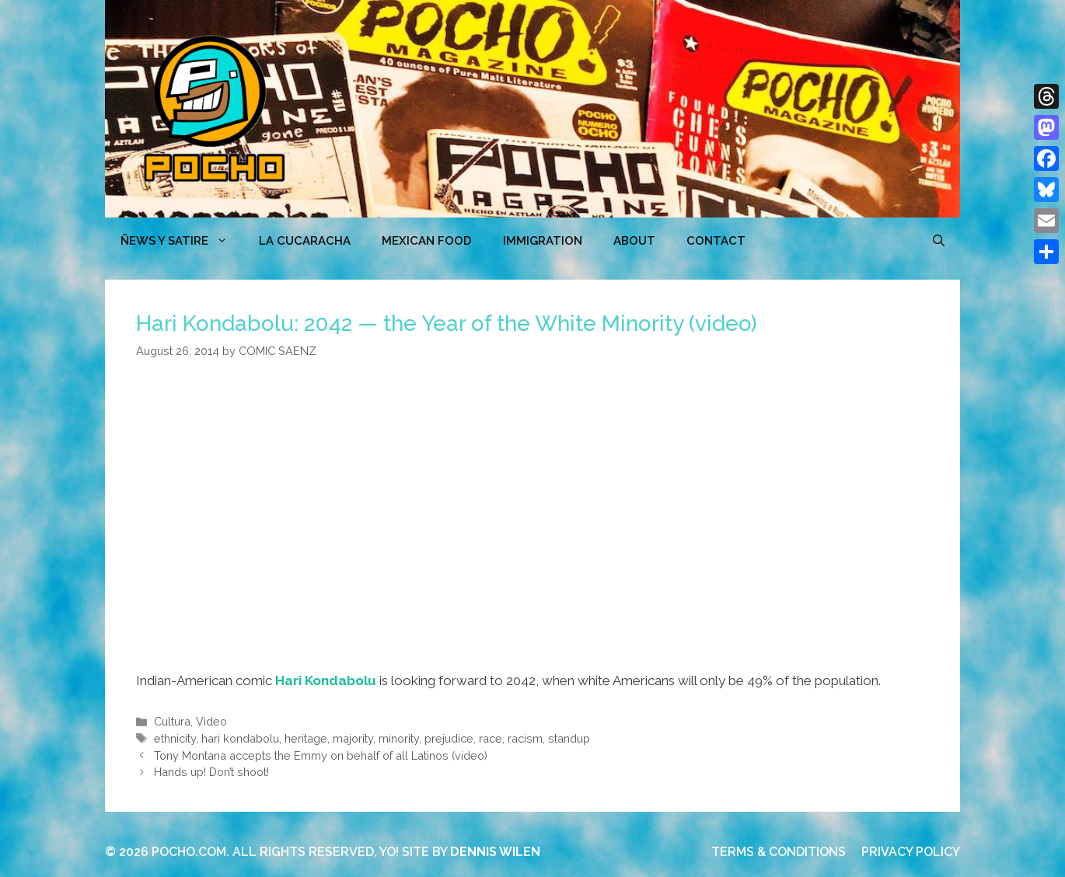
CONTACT (716, 241)
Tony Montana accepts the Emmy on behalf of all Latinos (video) (320, 755)
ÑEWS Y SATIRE (181, 241)
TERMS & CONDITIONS (778, 851)
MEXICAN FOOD (427, 241)
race (490, 738)
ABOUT (634, 241)
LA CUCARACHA (305, 241)
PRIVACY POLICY (910, 851)
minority (399, 738)
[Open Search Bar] (938, 241)
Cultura (172, 721)
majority (353, 738)
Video (211, 721)
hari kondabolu (240, 738)
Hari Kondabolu (325, 680)
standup (569, 738)
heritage (306, 738)
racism (525, 738)
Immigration (542, 241)
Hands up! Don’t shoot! (211, 771)
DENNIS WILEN (495, 851)
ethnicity (175, 738)
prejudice (448, 738)
